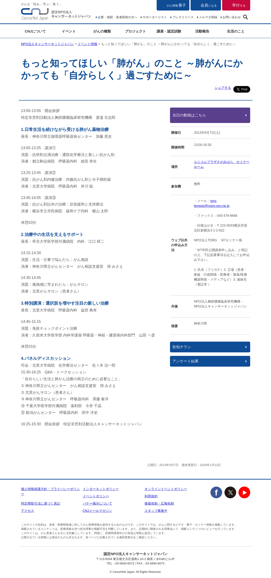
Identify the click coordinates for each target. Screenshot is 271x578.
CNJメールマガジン (97, 511)
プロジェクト (135, 31)
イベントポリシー (96, 496)
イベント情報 (87, 44)
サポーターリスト (155, 17)
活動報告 (202, 31)
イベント (69, 31)
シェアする (223, 88)
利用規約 (151, 496)
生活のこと (236, 31)
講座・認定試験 (169, 31)
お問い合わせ (232, 17)
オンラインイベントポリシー (166, 489)
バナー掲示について (97, 503)
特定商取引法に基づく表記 (40, 503)
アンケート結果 (185, 361)
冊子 (176, 5)
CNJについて (35, 31)
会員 (209, 5)
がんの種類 (102, 31)
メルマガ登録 (208, 17)
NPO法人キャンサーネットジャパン (56, 15)
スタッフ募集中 (156, 511)
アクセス (27, 511)
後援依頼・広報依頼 (159, 503)
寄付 (239, 5)
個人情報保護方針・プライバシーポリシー (50, 491)
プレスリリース (183, 17)
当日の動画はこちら (189, 115)
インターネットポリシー (101, 489)
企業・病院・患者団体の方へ (117, 17)
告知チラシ (181, 347)
